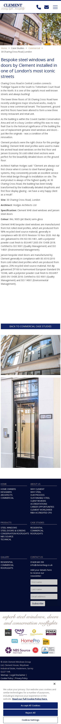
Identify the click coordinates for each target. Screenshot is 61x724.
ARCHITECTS (7, 494)
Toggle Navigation (55, 7)
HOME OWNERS (8, 489)
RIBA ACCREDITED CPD (41, 512)
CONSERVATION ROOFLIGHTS (15, 533)
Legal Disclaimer (17, 675)
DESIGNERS (6, 491)
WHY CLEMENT (37, 489)
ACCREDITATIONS (38, 503)
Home (4, 48)
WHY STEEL (35, 491)
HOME (4, 483)
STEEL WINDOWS (9, 527)
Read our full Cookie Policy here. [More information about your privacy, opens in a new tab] (29, 698)
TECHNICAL (6, 539)
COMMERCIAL (7, 497)
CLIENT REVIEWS (38, 500)
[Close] (54, 684)
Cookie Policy (7, 678)
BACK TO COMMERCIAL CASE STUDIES (30, 326)
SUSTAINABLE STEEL (40, 497)
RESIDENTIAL (36, 527)
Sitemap (4, 675)
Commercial (34, 48)
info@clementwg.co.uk (41, 565)
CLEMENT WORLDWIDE (41, 509)
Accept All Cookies (30, 705)
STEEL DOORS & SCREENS (13, 530)
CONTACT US (36, 556)
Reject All (30, 712)
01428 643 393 (37, 562)
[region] (30, 702)
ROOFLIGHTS (36, 533)
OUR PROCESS (37, 494)
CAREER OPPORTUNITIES (42, 506)
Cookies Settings (30, 719)
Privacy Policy (21, 678)
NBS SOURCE (7, 536)
